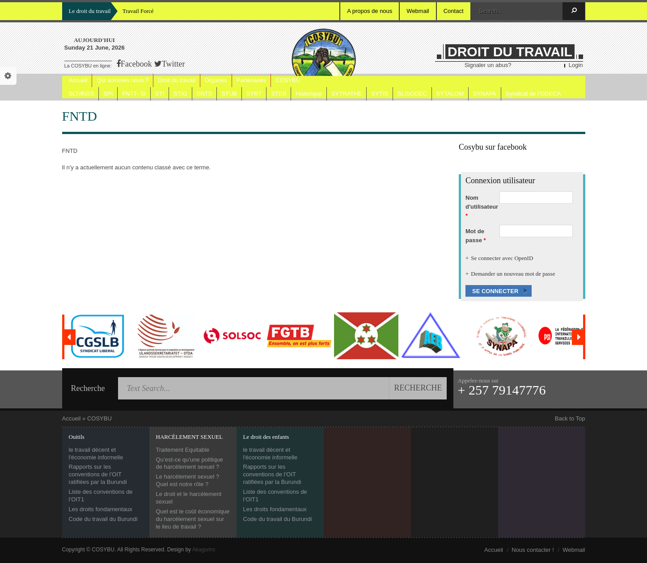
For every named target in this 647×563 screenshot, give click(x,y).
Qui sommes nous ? (122, 80)
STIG (180, 93)
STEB (278, 93)
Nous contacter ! (533, 549)
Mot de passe (475, 236)
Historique (309, 93)
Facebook (136, 64)
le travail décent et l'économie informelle (96, 453)
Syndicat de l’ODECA (533, 93)
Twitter (173, 64)
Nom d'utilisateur (481, 206)
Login (576, 65)
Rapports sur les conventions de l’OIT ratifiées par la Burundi (98, 474)
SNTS (204, 93)
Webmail (417, 11)
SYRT (254, 93)
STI (159, 93)
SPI (108, 93)
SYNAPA (484, 93)
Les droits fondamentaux (100, 509)
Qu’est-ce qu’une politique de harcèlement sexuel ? (189, 463)
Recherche (88, 388)
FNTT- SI (134, 93)
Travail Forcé (138, 11)
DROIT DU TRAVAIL (510, 51)
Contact (454, 11)
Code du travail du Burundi (103, 519)
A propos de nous (369, 11)
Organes (216, 80)
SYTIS (379, 93)
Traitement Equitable (182, 449)
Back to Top (570, 418)
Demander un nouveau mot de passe (513, 273)
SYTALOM (450, 93)
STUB (229, 93)
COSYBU (287, 80)
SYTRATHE (346, 93)
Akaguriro (203, 549)
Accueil (78, 80)
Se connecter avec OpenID (502, 258)
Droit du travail (176, 80)
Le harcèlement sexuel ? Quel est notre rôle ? (188, 480)
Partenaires (251, 80)
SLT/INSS (81, 93)
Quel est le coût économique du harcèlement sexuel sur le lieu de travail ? (193, 519)
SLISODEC (412, 93)
